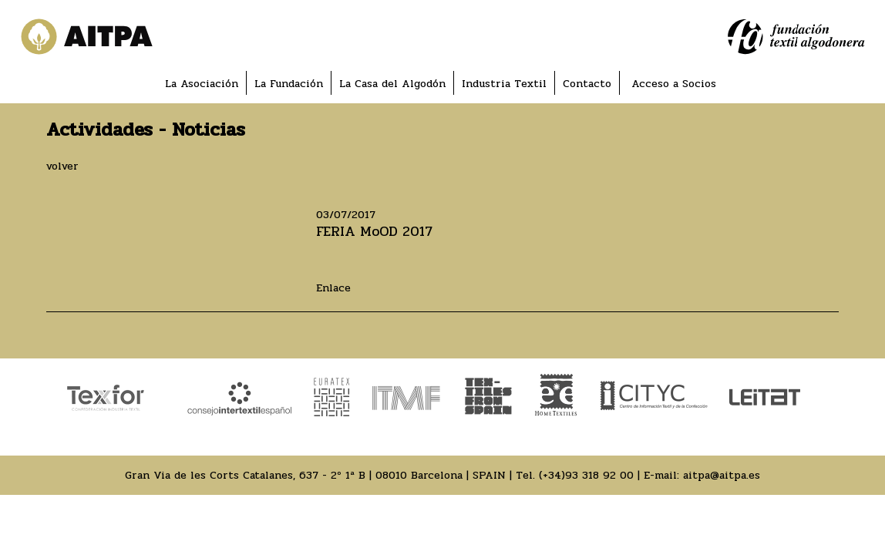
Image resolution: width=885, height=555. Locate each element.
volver (62, 166)
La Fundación (288, 84)
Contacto (587, 84)
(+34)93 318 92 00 (586, 475)
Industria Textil (504, 84)
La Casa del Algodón (392, 84)
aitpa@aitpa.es (721, 475)
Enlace (333, 288)
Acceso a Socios (673, 84)
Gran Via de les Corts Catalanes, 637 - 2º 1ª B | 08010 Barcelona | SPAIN (315, 475)
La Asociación (201, 84)
